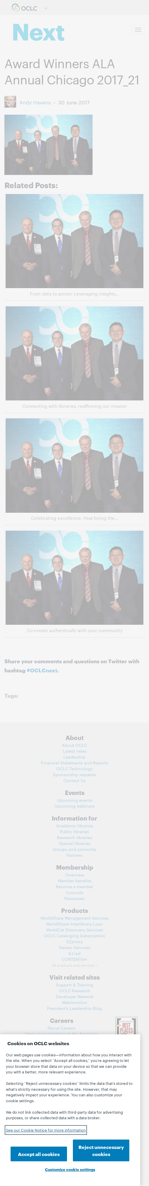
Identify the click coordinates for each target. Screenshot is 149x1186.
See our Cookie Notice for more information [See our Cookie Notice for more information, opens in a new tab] (46, 1129)
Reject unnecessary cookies (101, 1150)
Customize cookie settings (70, 1169)
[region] (70, 1110)
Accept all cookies (39, 1153)
